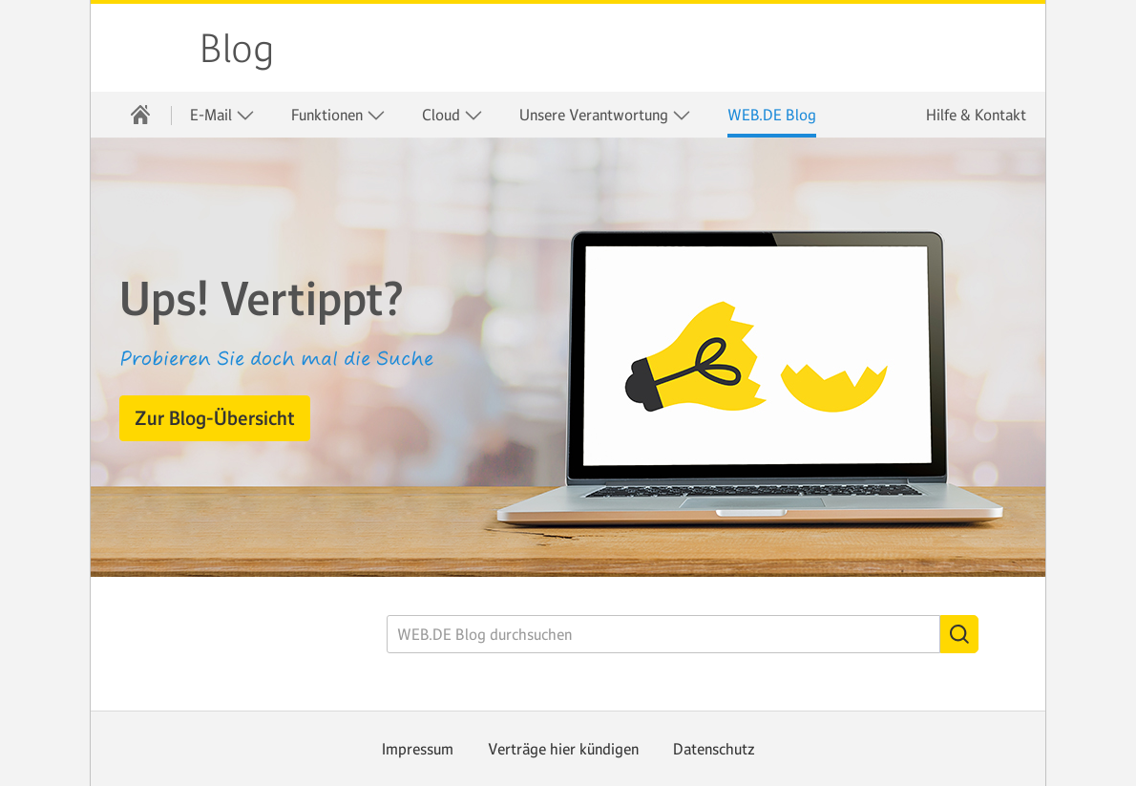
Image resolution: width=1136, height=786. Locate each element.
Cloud (452, 115)
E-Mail (222, 115)
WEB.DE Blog (771, 114)
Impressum (417, 748)
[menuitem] (140, 115)
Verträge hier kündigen (563, 748)
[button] (214, 418)
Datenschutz (714, 748)
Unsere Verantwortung (605, 115)
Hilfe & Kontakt (976, 114)
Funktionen (338, 115)
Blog (237, 49)
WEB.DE (146, 47)
